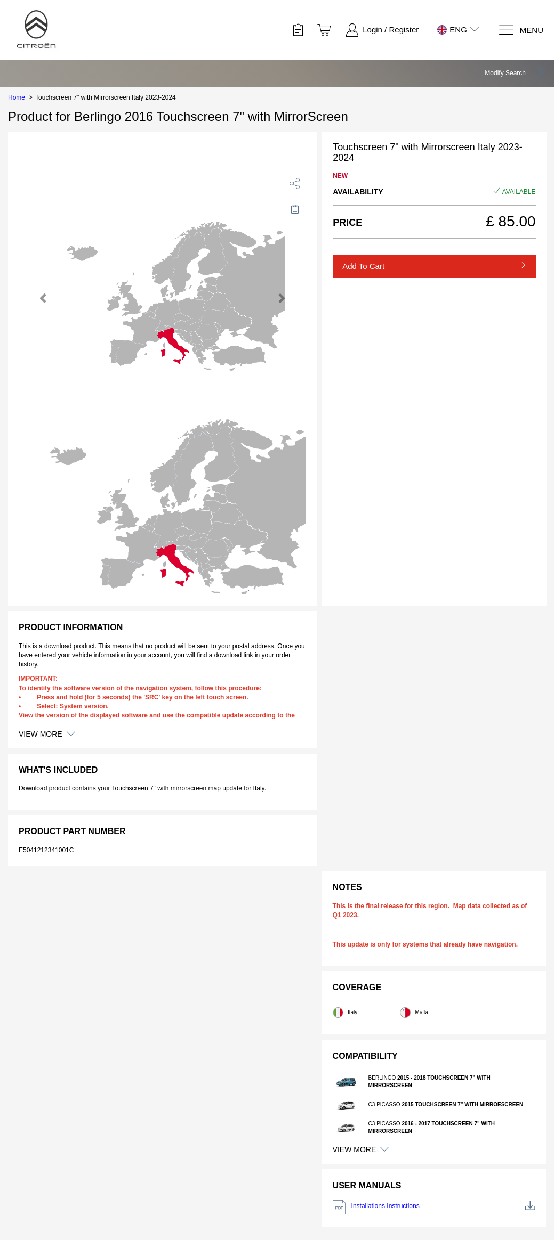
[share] (295, 183)
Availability (358, 191)
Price (347, 222)
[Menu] (520, 30)
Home (16, 97)
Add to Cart (363, 266)
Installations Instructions (434, 1207)
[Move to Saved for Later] (295, 209)
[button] (515, 73)
